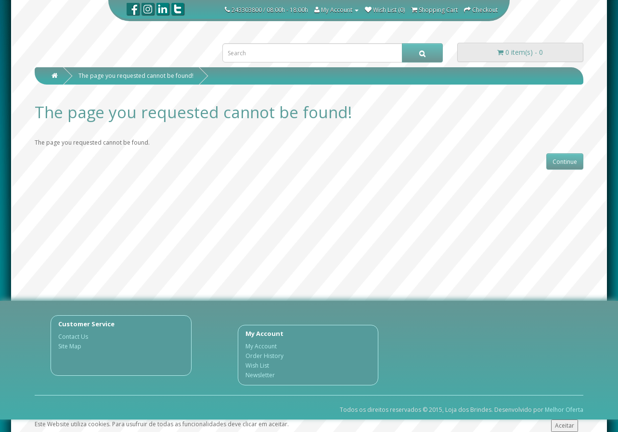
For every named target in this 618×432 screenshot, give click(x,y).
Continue (565, 162)
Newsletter (260, 375)
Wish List (257, 365)
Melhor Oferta (564, 410)
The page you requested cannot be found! (135, 76)
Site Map (69, 346)
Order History (264, 356)
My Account (261, 346)
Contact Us (73, 337)
